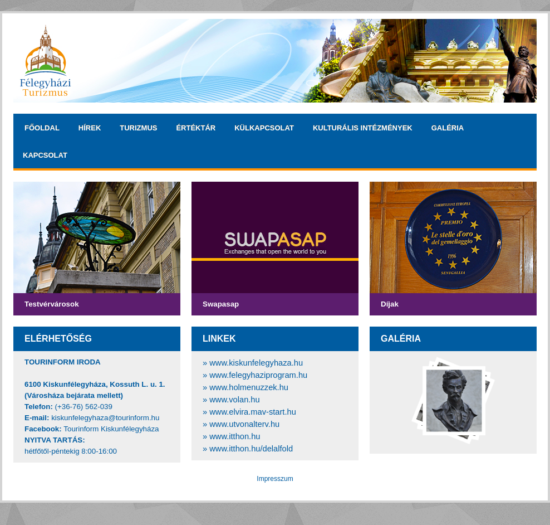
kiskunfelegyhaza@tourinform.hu (105, 418)
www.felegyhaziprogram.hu (258, 375)
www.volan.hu (234, 399)
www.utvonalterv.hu (244, 424)
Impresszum (275, 479)
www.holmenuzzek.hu (248, 387)
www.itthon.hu (234, 436)
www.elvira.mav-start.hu (252, 411)
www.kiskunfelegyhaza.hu (256, 362)
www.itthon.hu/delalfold (251, 448)
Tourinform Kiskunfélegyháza (111, 429)
